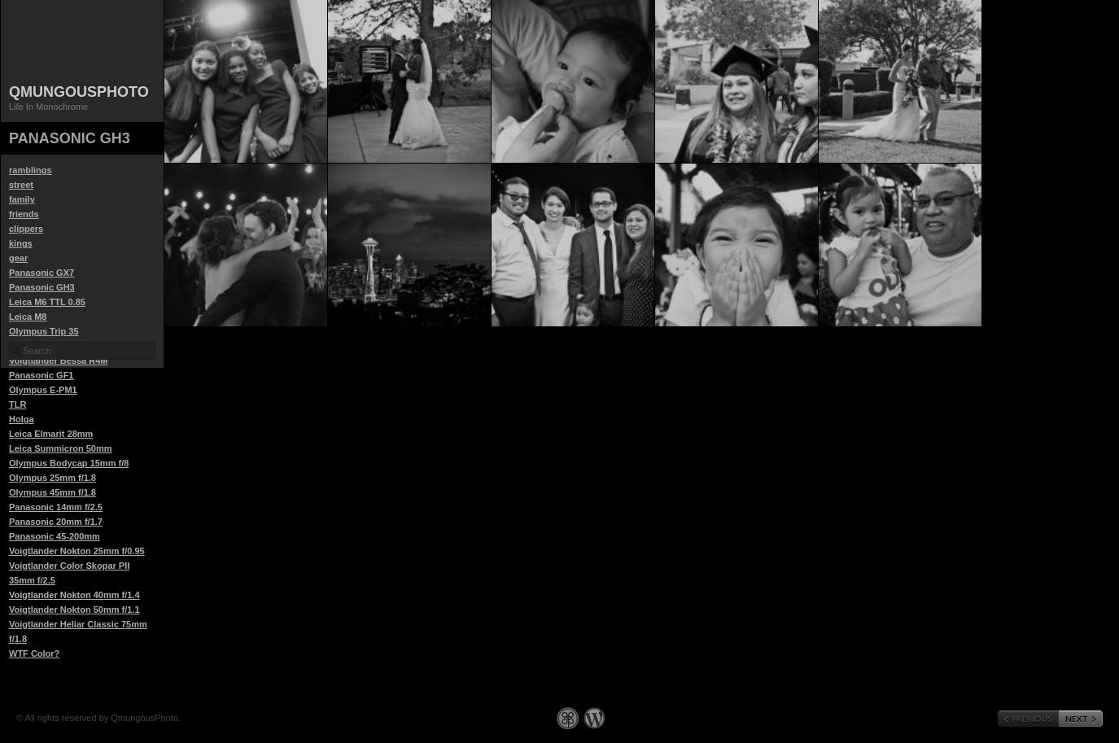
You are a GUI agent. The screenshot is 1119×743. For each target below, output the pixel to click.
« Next (1081, 718)
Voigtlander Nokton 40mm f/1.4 (74, 595)
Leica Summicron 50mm (60, 448)
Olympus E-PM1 (43, 390)
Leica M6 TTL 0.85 (47, 302)
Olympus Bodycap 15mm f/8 (69, 463)
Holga (21, 419)
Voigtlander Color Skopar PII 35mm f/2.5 (69, 573)
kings (21, 243)
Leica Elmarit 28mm (51, 434)
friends (24, 214)
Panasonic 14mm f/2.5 (56, 507)
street (21, 185)
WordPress (594, 718)
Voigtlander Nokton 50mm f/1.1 (74, 609)
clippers (26, 229)
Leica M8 (27, 316)
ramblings (30, 170)
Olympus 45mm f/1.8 (52, 492)
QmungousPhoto (79, 92)
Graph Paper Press (568, 718)
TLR (17, 404)
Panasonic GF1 (41, 375)
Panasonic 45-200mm (54, 536)
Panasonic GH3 (42, 287)
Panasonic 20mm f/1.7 (56, 522)
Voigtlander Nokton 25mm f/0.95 (77, 551)
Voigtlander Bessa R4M (58, 360)
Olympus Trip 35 (44, 331)
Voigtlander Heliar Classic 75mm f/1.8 (78, 631)
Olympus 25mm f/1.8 (52, 478)
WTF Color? (34, 653)
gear (18, 258)
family (22, 199)
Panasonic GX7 (41, 273)
